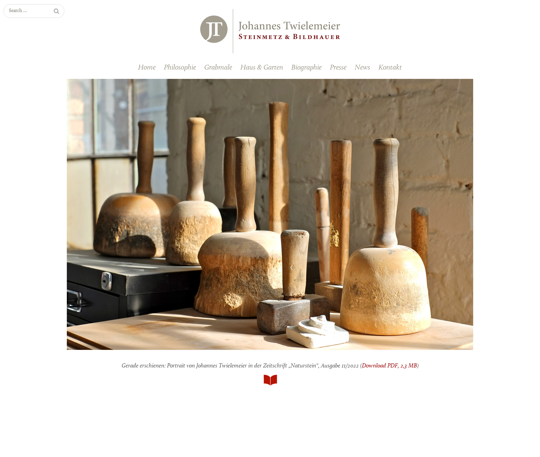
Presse (338, 67)
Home (147, 67)
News (362, 67)
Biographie (306, 67)
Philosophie (180, 67)
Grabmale (218, 67)
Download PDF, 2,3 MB (389, 366)
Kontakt (390, 67)
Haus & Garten (261, 67)
